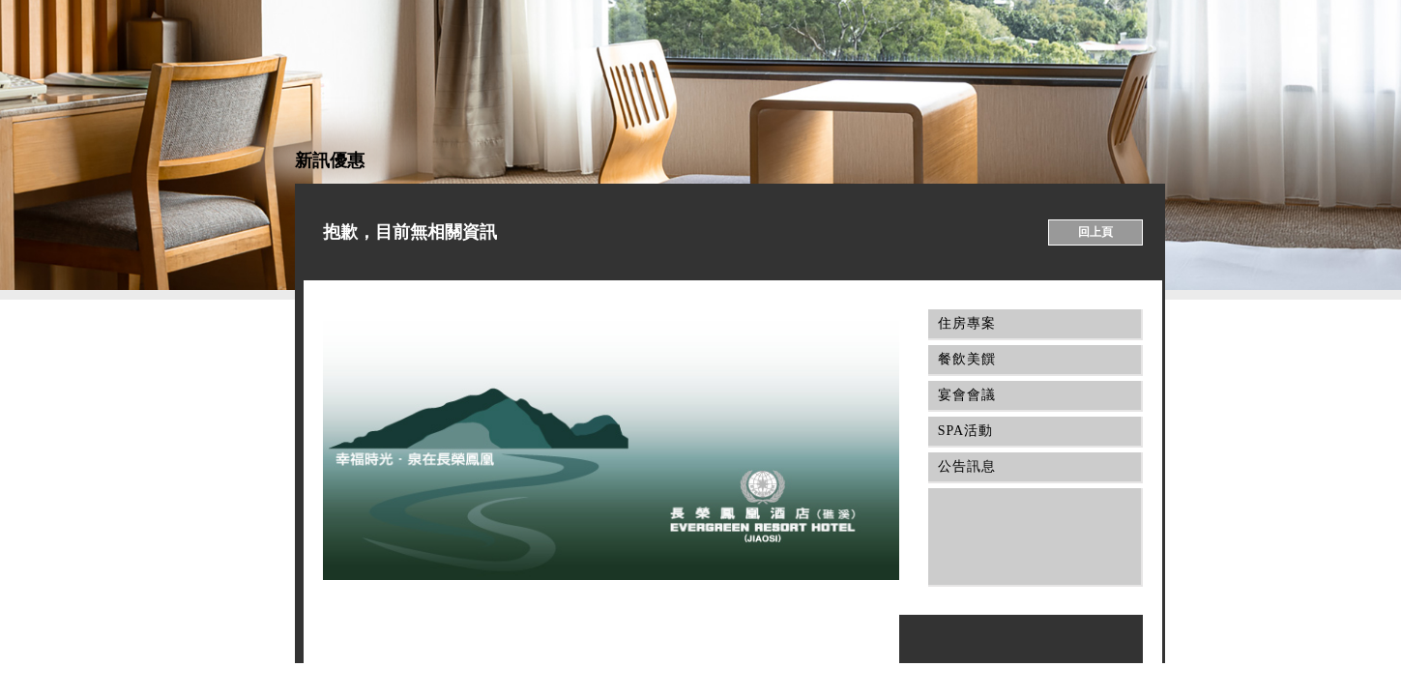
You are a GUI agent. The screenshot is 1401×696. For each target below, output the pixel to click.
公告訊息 (962, 466)
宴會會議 (962, 395)
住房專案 (962, 323)
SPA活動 (960, 430)
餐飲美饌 (962, 359)
